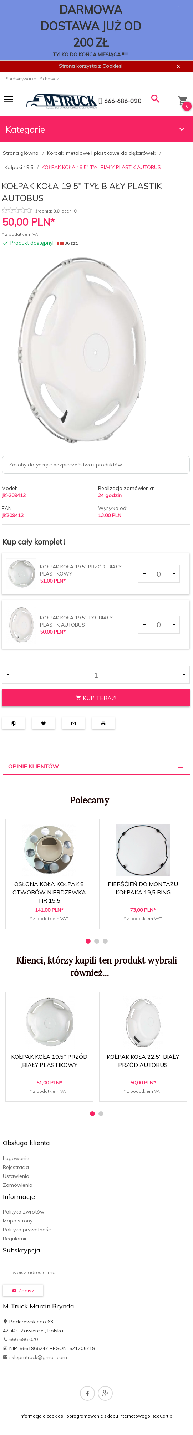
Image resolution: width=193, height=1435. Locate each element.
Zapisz (23, 1290)
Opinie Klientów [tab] (33, 766)
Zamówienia (17, 1185)
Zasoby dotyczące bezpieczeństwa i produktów (65, 464)
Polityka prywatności (27, 1229)
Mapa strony (17, 1220)
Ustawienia (16, 1176)
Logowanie (16, 1158)
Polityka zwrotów (23, 1212)
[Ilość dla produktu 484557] (159, 573)
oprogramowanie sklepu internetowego (108, 1416)
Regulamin (15, 1238)
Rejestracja (16, 1167)
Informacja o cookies (41, 1416)
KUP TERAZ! (96, 697)
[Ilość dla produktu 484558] (159, 624)
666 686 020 (20, 1339)
